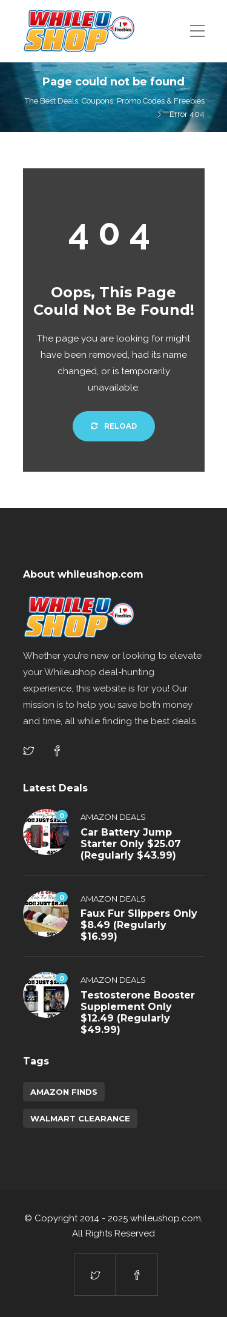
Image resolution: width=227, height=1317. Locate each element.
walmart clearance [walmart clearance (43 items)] (80, 1118)
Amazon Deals (113, 817)
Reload (114, 426)
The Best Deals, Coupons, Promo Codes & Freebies (115, 100)
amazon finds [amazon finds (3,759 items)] (63, 1092)
